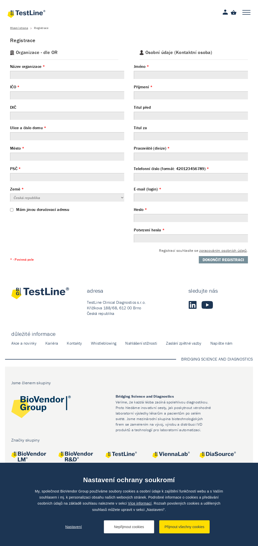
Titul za (191, 132)
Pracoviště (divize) (191, 153)
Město (67, 153)
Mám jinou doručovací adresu (39, 209)
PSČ (67, 173)
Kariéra (51, 343)
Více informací (140, 503)
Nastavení (73, 527)
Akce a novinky (23, 343)
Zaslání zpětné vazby (183, 343)
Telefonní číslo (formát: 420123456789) (191, 173)
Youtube (207, 305)
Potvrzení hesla (191, 234)
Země (67, 194)
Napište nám (221, 343)
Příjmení (191, 91)
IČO (67, 91)
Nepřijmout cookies (129, 527)
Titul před (191, 112)
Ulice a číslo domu (67, 132)
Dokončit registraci (223, 259)
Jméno (191, 71)
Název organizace (67, 71)
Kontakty (74, 343)
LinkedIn (192, 305)
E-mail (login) (191, 194)
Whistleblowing (103, 343)
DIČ (67, 112)
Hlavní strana (19, 28)
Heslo (191, 214)
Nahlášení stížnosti (141, 343)
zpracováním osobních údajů (223, 250)
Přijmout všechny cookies (184, 527)
